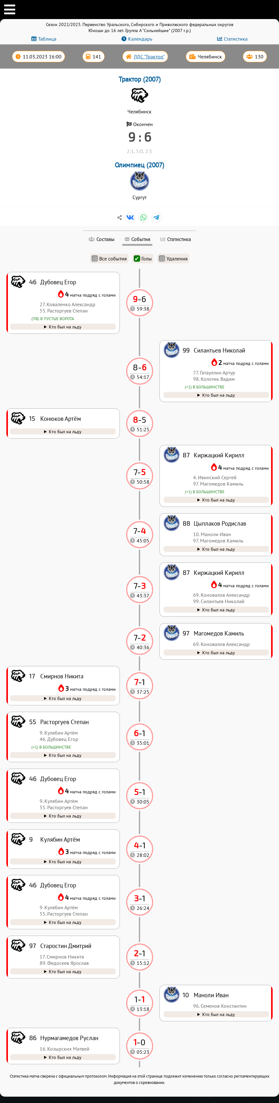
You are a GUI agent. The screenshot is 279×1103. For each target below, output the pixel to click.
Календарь (140, 38)
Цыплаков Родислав (220, 523)
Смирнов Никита (61, 676)
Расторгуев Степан (64, 722)
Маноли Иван (211, 995)
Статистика (236, 38)
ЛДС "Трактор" (149, 56)
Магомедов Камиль (219, 633)
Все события (109, 258)
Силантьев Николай (219, 350)
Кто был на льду (65, 1057)
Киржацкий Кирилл (219, 572)
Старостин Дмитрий (65, 946)
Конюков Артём (60, 418)
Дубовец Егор (58, 885)
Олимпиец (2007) (139, 165)
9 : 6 (139, 136)
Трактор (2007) (140, 79)
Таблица (47, 38)
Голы (143, 258)
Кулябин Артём (60, 839)
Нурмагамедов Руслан (69, 1038)
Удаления (173, 258)
